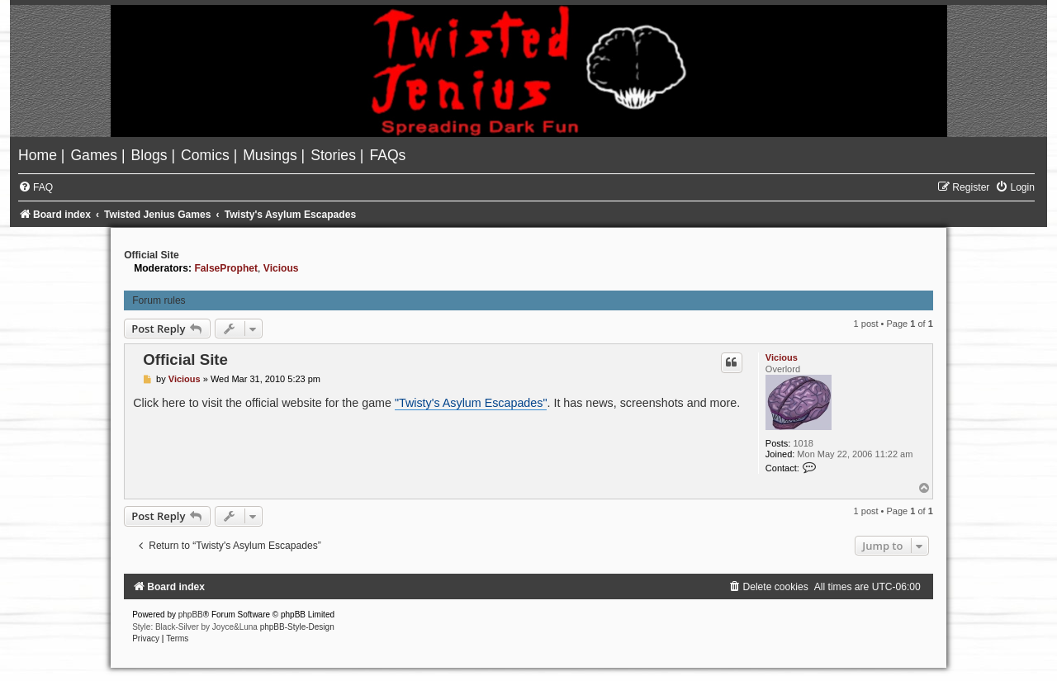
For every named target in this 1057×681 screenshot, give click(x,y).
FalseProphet (226, 268)
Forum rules (159, 300)
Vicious (281, 268)
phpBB (190, 614)
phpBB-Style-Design (297, 626)
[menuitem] (39, 155)
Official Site (151, 255)
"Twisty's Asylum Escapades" (471, 402)
